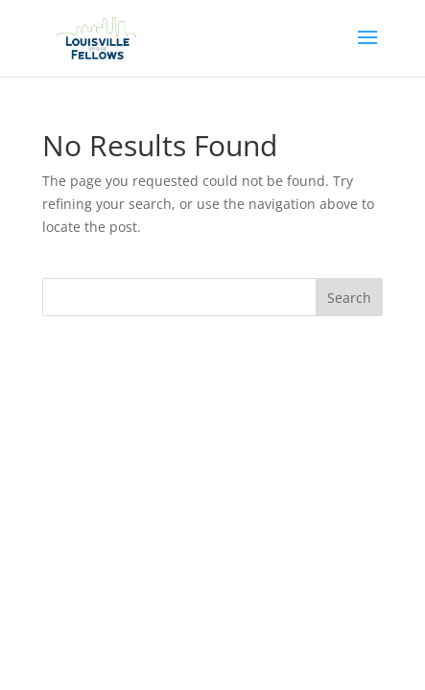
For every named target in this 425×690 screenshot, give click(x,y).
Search (349, 297)
